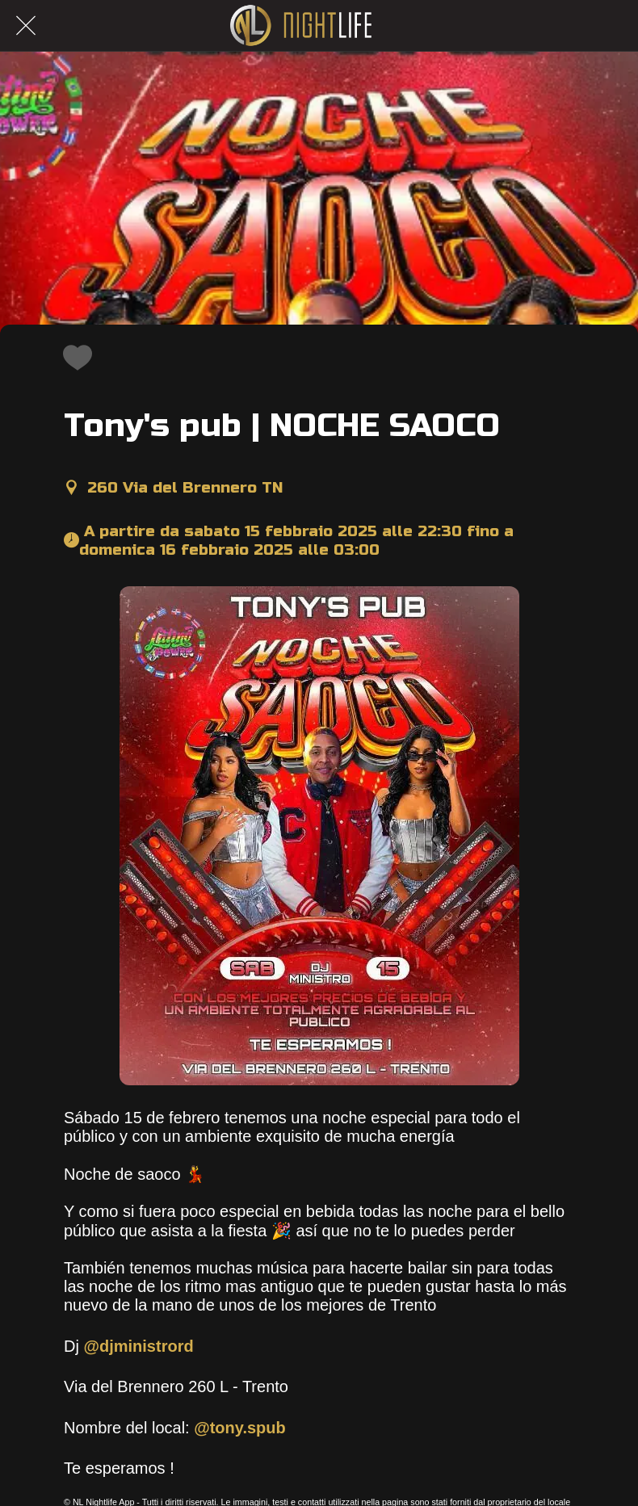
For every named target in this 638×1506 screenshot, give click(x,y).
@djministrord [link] (138, 1346)
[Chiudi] (26, 26)
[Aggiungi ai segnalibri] (73, 357)
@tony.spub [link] (240, 1428)
